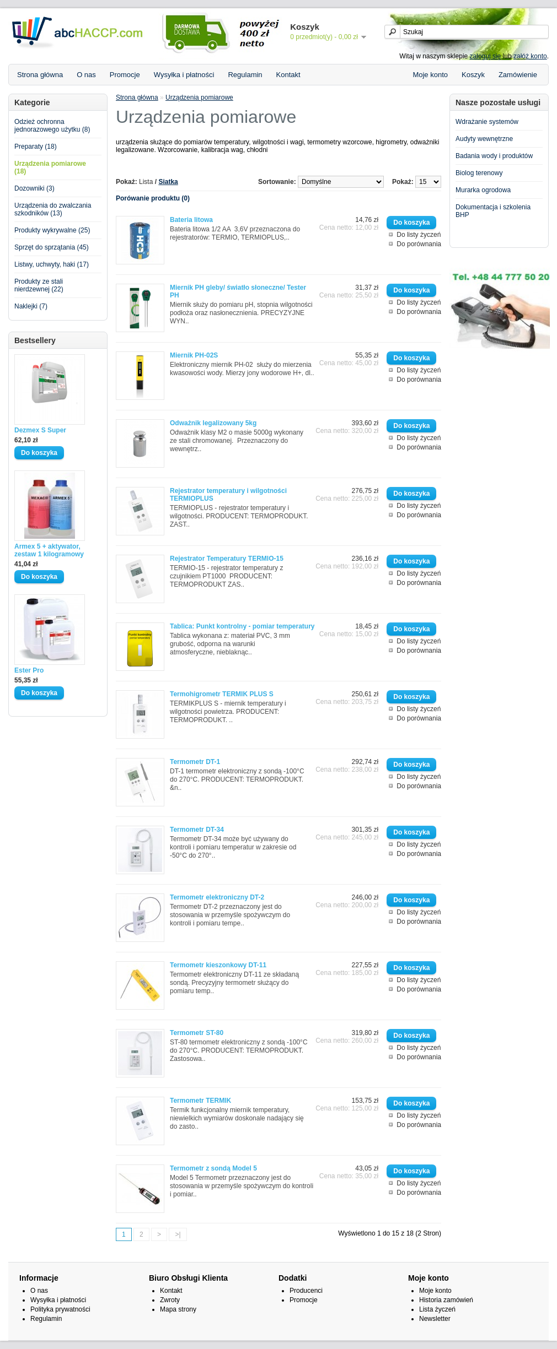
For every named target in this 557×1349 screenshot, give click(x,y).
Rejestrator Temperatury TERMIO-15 (226, 558)
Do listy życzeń (419, 235)
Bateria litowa (191, 220)
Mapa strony (178, 1309)
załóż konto (530, 56)
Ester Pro (29, 670)
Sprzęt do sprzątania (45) (51, 247)
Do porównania (419, 244)
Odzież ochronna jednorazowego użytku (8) (52, 125)
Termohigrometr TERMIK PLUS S (222, 694)
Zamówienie (518, 75)
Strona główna (40, 75)
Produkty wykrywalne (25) (52, 230)
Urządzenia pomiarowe (199, 97)
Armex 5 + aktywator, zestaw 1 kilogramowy (49, 550)
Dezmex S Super (40, 430)
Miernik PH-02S (194, 355)
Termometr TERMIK (200, 1100)
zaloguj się (485, 56)
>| (177, 1234)
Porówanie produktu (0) (153, 198)
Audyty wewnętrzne (484, 139)
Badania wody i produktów (494, 156)
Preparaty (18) (35, 146)
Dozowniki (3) (34, 188)
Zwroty (170, 1300)
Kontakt (288, 75)
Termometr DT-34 (197, 829)
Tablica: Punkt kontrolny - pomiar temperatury (242, 626)
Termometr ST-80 (196, 1033)
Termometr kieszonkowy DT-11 (218, 965)
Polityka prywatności (60, 1309)
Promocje (125, 75)
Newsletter (435, 1319)
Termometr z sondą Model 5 (213, 1168)
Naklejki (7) (30, 306)
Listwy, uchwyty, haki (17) (51, 264)
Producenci (306, 1290)
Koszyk (473, 75)
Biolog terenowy (479, 173)
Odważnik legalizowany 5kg (213, 423)
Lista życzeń (437, 1309)
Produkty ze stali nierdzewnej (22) (38, 285)
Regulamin (245, 75)
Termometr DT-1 (195, 762)
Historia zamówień (446, 1300)
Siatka (168, 182)
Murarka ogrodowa (483, 190)
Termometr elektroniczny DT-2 (217, 897)
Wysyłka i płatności (184, 75)
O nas (86, 75)
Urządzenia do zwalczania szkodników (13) (52, 209)
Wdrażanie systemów (487, 122)
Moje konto (430, 75)
